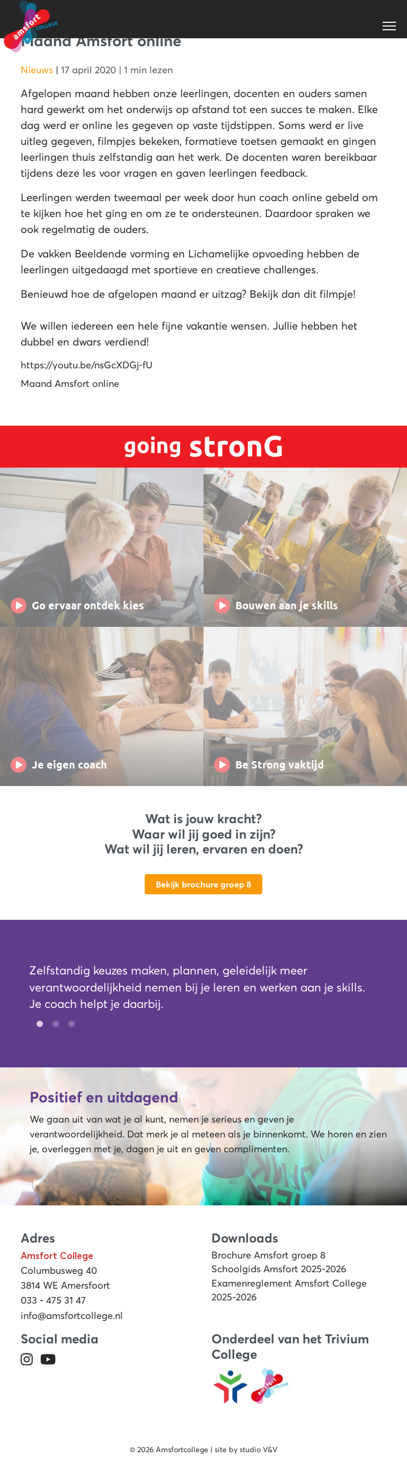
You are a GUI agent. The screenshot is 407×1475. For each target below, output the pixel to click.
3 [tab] (69, 1024)
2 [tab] (53, 1024)
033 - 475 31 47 (53, 1300)
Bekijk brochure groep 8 (203, 884)
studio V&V (258, 1449)
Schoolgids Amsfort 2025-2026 (279, 1269)
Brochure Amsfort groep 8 (268, 1255)
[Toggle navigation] (390, 26)
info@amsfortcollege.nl (72, 1316)
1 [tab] (37, 1024)
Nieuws (37, 70)
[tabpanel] (197, 989)
